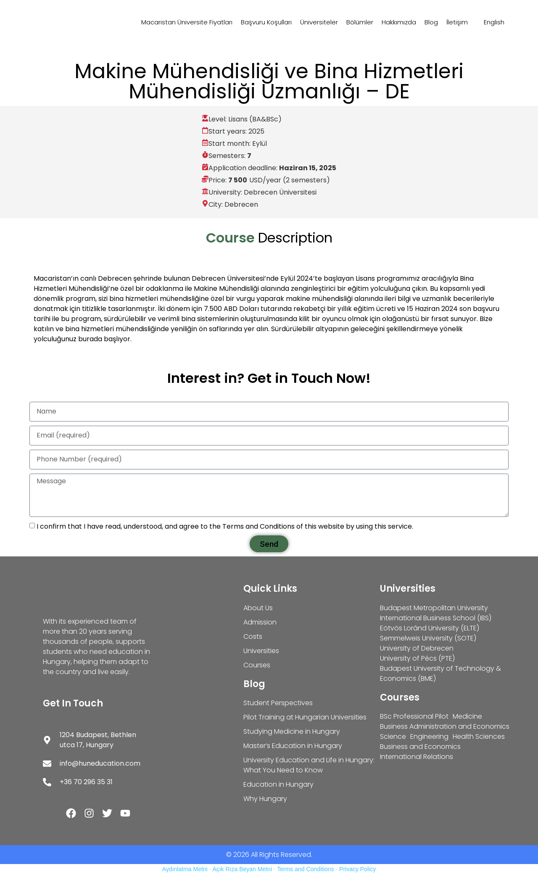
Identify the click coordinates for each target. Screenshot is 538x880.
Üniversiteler (319, 22)
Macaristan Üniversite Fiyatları (186, 22)
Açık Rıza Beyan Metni (242, 869)
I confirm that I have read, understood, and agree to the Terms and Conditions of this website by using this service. (225, 526)
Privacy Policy (357, 869)
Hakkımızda (399, 22)
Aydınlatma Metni (185, 869)
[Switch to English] (490, 22)
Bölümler (359, 22)
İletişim (457, 22)
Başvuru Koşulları (266, 22)
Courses (399, 697)
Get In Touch (73, 703)
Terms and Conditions (305, 869)
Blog (431, 22)
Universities (407, 588)
